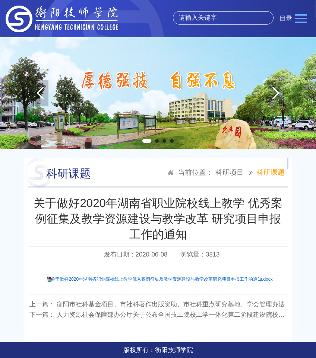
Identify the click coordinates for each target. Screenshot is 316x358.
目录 (285, 18)
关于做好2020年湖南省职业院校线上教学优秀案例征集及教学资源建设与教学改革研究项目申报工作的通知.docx (161, 279)
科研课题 (270, 172)
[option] (158, 93)
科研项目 (229, 172)
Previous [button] (40, 93)
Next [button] (276, 93)
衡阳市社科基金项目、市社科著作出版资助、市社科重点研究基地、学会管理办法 (171, 304)
